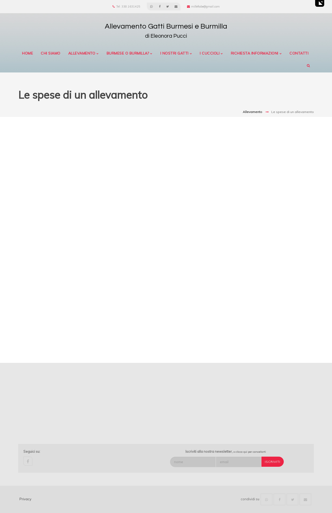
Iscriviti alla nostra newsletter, (225, 451)
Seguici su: (31, 451)
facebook (27, 461)
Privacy (25, 499)
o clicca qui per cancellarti (249, 452)
